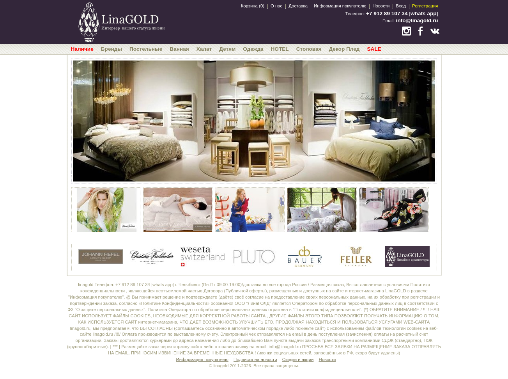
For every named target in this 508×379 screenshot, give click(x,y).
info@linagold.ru (417, 20)
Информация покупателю (340, 6)
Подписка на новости (255, 359)
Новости (380, 6)
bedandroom (121, 21)
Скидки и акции (298, 359)
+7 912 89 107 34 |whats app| (402, 13)
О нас (276, 6)
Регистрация (425, 6)
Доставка (298, 6)
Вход (401, 6)
